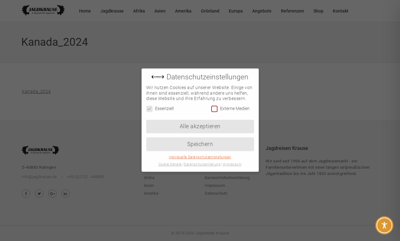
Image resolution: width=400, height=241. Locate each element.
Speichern (200, 139)
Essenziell (160, 104)
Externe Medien (230, 104)
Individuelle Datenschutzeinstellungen (200, 153)
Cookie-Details (170, 160)
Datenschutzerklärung (202, 160)
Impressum (232, 160)
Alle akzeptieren (200, 122)
